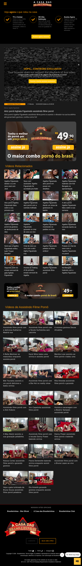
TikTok (40, 551)
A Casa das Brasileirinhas (44, 511)
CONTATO (31, 541)
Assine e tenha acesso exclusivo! (42, 81)
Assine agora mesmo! (41, 36)
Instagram (50, 551)
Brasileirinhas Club (67, 511)
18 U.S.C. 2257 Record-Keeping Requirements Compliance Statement (41, 562)
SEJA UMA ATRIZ (48, 541)
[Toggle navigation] (5, 4)
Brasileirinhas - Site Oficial (18, 511)
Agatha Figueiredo (14, 108)
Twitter (31, 551)
